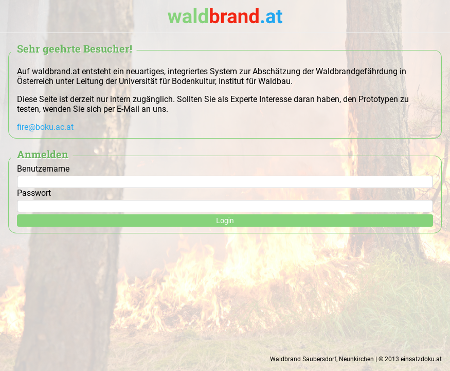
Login (224, 220)
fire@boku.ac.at (45, 127)
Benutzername (225, 173)
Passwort (225, 198)
